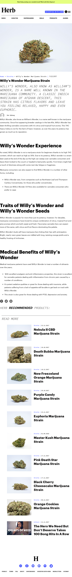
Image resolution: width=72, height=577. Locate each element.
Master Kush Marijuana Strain (52, 439)
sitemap (66, 571)
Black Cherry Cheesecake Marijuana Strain (51, 486)
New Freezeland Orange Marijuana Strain (48, 377)
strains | (37, 325)
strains (10, 76)
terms (11, 571)
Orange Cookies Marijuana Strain (47, 506)
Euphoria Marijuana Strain (49, 418)
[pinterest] (10, 301)
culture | (37, 522)
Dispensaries (29, 18)
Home (2, 76)
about (22, 571)
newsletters (57, 571)
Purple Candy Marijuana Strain (47, 396)
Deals (42, 18)
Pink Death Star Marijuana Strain (47, 461)
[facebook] (1, 301)
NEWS (3, 18)
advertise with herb (54, 12)
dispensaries (30, 571)
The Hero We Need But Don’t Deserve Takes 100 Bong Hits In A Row (51, 530)
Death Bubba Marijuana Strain (52, 353)
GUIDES (65, 18)
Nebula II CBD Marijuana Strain (47, 331)
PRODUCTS (53, 18)
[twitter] (6, 301)
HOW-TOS (14, 18)
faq (16, 571)
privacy (4, 571)
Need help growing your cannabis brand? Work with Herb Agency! (36, 2)
